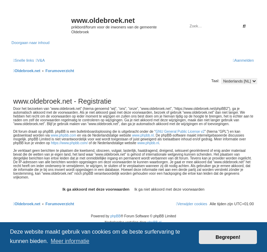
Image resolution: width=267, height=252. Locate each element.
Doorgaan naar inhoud (30, 43)
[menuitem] (40, 60)
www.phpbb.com (63, 135)
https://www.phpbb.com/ (69, 143)
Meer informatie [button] (70, 241)
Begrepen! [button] (228, 237)
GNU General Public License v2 (179, 131)
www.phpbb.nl (143, 135)
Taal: (215, 81)
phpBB (115, 216)
